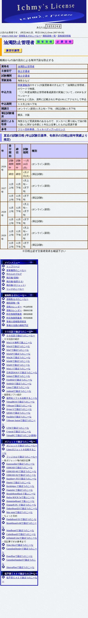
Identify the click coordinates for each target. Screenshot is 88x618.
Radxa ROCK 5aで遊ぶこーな (20, 497)
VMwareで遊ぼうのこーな (19, 405)
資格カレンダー (14, 306)
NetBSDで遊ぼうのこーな (18, 383)
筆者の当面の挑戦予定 (17, 325)
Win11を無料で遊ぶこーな (19, 342)
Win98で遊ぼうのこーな (18, 361)
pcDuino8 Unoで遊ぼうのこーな (21, 538)
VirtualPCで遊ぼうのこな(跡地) (21, 435)
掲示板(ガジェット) (15, 285)
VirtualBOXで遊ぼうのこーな (20, 401)
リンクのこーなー (15, 289)
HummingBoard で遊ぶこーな (20, 501)
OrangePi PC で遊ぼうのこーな (21, 505)
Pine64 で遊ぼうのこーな (18, 482)
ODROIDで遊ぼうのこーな (19, 467)
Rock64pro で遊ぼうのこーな (20, 486)
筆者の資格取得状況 (16, 321)
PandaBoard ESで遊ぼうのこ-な (21, 519)
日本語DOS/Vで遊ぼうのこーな (21, 372)
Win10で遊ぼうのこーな (18, 346)
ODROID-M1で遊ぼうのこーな (21, 471)
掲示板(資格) (12, 277)
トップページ (13, 266)
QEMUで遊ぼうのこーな (18, 413)
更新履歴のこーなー (16, 270)
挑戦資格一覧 (49, 36)
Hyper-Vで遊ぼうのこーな (19, 409)
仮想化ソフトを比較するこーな (21, 398)
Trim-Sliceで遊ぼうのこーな (19, 545)
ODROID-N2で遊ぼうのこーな (21, 475)
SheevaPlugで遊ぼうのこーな (20, 567)
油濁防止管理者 (26, 66)
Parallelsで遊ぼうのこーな (18, 416)
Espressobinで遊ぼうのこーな (20, 464)
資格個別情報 (64, 36)
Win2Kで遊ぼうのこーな (18, 357)
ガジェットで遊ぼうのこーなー (20, 442)
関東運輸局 (24, 85)
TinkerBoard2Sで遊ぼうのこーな (22, 508)
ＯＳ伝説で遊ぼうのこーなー (19, 331)
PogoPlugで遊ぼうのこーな (19, 556)
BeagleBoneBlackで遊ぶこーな (20, 493)
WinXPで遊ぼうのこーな (18, 354)
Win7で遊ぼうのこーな (17, 350)
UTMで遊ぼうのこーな (17, 428)
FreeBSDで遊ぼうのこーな (19, 380)
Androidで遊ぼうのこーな (18, 391)
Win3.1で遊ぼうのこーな (18, 368)
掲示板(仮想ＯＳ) (14, 281)
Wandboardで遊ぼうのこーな (20, 530)
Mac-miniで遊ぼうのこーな (19, 512)
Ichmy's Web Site (9, 36)
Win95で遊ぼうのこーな (18, 365)
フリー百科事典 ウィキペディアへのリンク (41, 129)
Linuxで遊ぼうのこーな (17, 387)
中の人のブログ (14, 274)
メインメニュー (12, 262)
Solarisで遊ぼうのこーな (18, 376)
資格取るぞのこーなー (30, 36)
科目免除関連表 (14, 314)
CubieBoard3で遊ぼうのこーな (21, 534)
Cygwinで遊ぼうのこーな (18, 431)
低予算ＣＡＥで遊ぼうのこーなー (21, 573)
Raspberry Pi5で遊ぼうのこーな (21, 478)
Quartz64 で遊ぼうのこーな (19, 490)
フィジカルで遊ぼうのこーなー (21, 457)
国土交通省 (24, 71)
